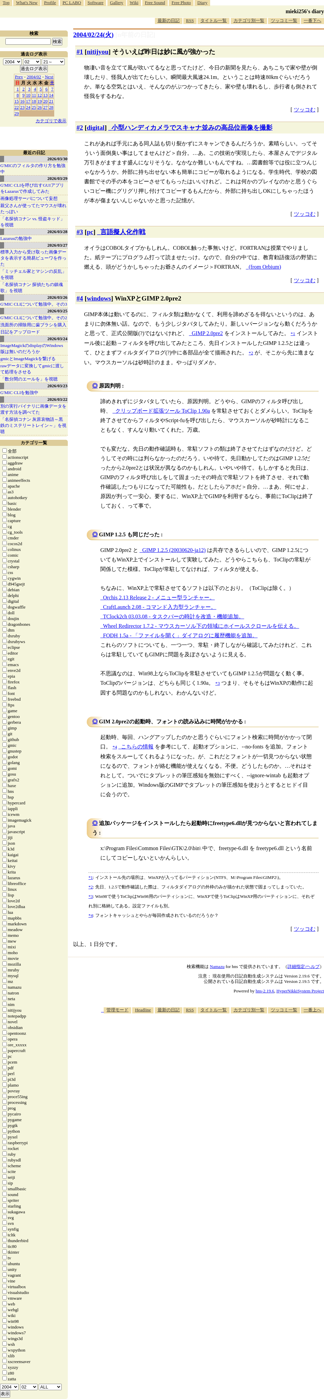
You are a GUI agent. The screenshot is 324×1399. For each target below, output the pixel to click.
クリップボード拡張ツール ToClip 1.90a (162, 411)
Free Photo (181, 2)
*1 (90, 877)
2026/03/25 (57, 310)
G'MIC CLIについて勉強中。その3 (33, 304)
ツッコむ (305, 109)
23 (22, 107)
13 (45, 95)
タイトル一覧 (213, 20)
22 (17, 107)
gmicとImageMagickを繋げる (28, 358)
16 (22, 101)
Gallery (116, 2)
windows (99, 298)
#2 (80, 127)
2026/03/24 (57, 338)
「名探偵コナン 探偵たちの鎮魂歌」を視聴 (31, 287)
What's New (26, 2)
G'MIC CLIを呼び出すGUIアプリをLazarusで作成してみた (32, 188)
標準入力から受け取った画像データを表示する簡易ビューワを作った (33, 258)
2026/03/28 (57, 231)
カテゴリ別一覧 (249, 20)
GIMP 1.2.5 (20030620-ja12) (174, 550)
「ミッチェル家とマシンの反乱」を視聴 (33, 274)
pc (90, 231)
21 (51, 101)
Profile (50, 2)
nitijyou (97, 51)
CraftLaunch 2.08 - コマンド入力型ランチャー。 (159, 607)
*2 (90, 886)
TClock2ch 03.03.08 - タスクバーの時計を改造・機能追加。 (173, 616)
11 (34, 95)
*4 (90, 915)
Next (49, 76)
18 (34, 101)
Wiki (134, 2)
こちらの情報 (137, 746)
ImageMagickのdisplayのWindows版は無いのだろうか (31, 348)
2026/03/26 (57, 297)
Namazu (217, 966)
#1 (80, 51)
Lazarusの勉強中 (16, 238)
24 (28, 107)
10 (28, 95)
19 (40, 101)
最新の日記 (169, 20)
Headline (143, 1009)
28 (51, 107)
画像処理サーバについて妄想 (29, 198)
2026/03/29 (57, 178)
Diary (202, 2)
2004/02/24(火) (93, 34)
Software (95, 2)
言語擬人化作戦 (122, 231)
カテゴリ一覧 (34, 442)
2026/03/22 (57, 399)
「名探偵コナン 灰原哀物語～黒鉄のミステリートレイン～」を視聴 (33, 425)
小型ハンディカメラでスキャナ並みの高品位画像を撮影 (192, 127)
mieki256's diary (305, 11)
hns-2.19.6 (265, 990)
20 (45, 101)
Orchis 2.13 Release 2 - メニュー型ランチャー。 (159, 597)
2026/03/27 (57, 245)
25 (34, 107)
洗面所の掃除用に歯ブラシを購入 (33, 324)
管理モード (117, 1009)
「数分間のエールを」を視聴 (29, 379)
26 (40, 107)
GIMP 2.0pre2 (207, 333)
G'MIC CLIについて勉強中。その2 (33, 317)
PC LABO (72, 2)
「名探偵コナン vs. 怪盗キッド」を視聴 (32, 221)
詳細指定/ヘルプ (303, 966)
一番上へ (312, 1009)
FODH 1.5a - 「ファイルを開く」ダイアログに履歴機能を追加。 (180, 635)
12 (40, 95)
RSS (190, 20)
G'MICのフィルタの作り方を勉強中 (32, 168)
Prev (19, 76)
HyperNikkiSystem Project (300, 990)
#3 (80, 231)
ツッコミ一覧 (284, 20)
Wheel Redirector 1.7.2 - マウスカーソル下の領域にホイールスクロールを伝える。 (201, 626)
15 (17, 101)
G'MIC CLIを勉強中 (19, 392)
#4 (80, 298)
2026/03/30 (57, 158)
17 (28, 101)
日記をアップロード (20, 331)
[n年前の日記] (135, 34)
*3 (90, 896)
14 (51, 95)
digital (95, 127)
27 (45, 107)
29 (17, 113)
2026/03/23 (57, 385)
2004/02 (34, 76)
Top (6, 2)
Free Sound (155, 2)
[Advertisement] (234, 1066)
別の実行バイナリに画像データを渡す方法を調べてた (33, 409)
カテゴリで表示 (51, 120)
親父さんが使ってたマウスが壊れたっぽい (33, 208)
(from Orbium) (265, 267)
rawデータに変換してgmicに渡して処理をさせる (32, 368)
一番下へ (312, 20)
